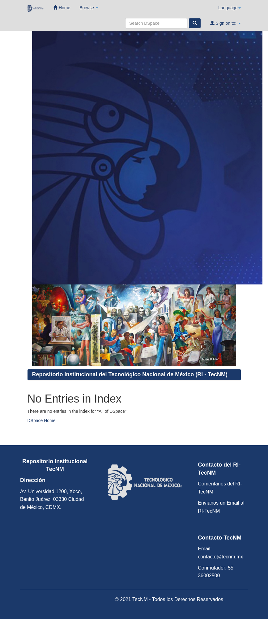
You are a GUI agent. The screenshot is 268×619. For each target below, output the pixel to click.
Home (61, 7)
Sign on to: (225, 23)
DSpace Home (42, 420)
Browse (88, 7)
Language (229, 7)
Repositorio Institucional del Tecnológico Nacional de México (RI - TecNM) (130, 374)
